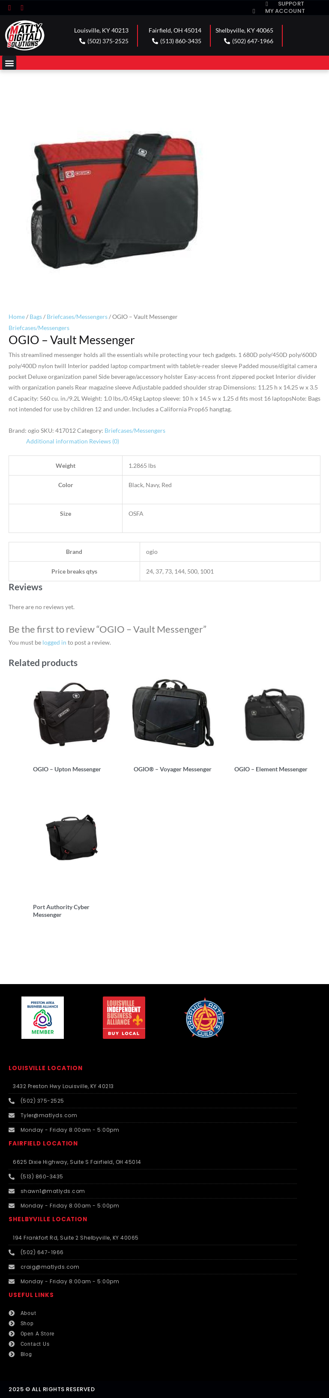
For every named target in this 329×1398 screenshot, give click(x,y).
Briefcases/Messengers (77, 316)
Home (17, 316)
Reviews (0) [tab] (104, 441)
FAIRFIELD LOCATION (43, 1143)
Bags (36, 316)
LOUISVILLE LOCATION (46, 1068)
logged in (54, 642)
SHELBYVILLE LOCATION (48, 1219)
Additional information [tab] (57, 441)
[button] (9, 63)
